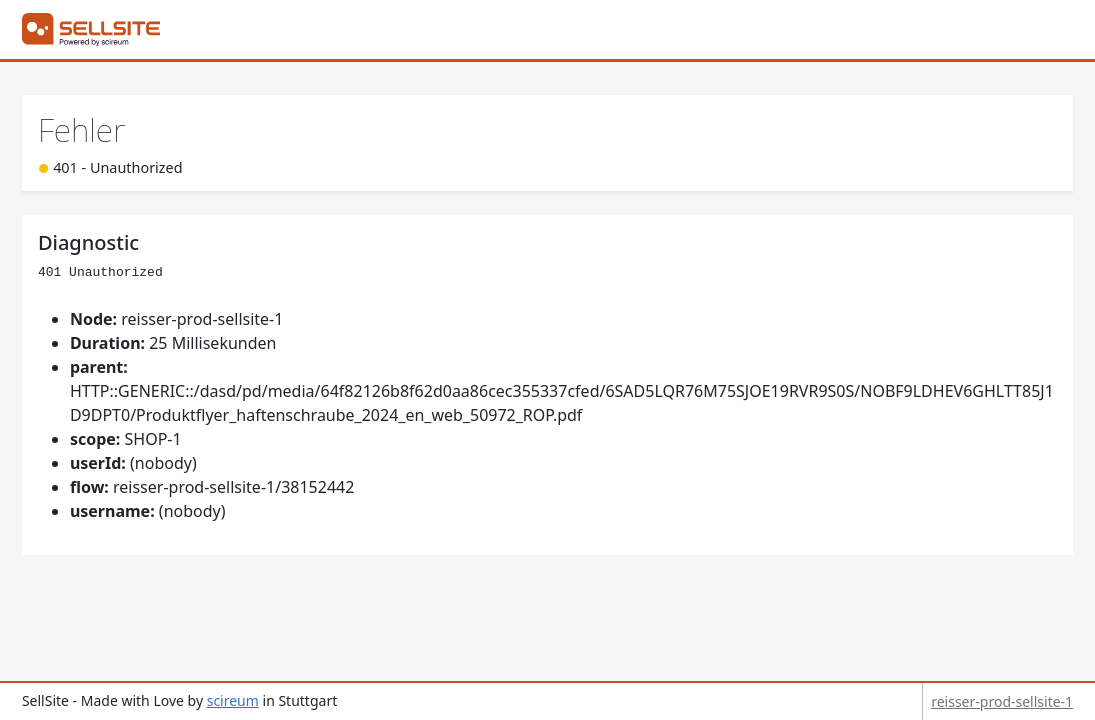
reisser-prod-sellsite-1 (1002, 701)
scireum (233, 700)
